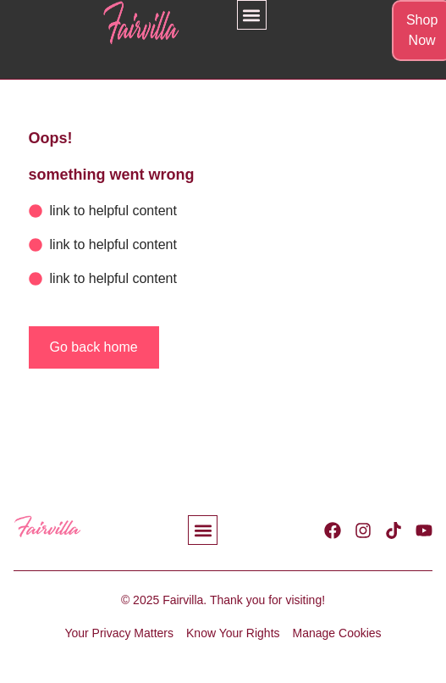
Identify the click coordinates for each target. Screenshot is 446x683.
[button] (252, 15)
